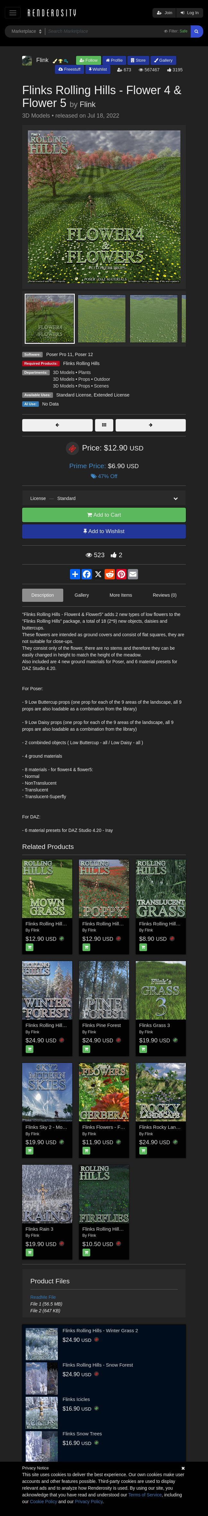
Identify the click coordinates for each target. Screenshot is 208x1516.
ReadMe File (43, 1297)
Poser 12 (84, 354)
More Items (121, 595)
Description (42, 595)
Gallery (163, 60)
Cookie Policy (43, 1501)
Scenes (101, 385)
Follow (89, 60)
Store (138, 60)
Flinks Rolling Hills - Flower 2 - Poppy (122, 923)
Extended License (111, 394)
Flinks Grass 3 (154, 1025)
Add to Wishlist (103, 531)
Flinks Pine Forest (101, 1025)
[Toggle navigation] (13, 12)
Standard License (73, 394)
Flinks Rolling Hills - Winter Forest (62, 1025)
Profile (114, 60)
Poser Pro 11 (59, 354)
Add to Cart (104, 515)
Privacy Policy (88, 1501)
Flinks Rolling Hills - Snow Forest (98, 1365)
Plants (84, 372)
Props (84, 379)
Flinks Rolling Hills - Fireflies (112, 1229)
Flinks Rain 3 (40, 1229)
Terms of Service (145, 1494)
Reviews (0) (165, 595)
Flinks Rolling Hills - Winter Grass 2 (100, 1330)
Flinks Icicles (76, 1399)
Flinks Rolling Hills (81, 363)
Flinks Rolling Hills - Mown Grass (61, 923)
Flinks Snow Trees (82, 1433)
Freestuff (69, 69)
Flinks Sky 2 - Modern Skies (55, 1127)
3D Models (63, 372)
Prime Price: (88, 465)
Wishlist (98, 69)
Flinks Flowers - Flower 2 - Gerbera (120, 1127)
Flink (87, 104)
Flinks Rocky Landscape (165, 1127)
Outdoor (102, 379)
